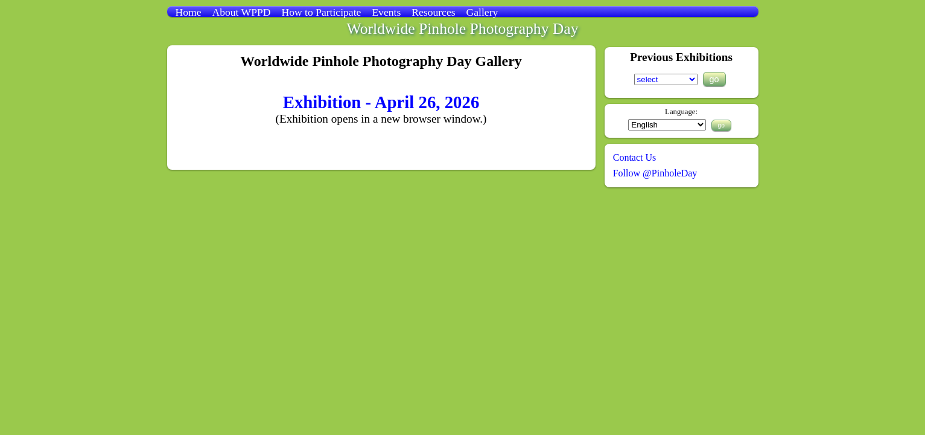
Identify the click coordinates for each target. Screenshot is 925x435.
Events (386, 12)
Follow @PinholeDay (655, 173)
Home (189, 12)
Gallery (482, 12)
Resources (433, 12)
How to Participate (321, 12)
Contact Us (634, 157)
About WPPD (241, 12)
